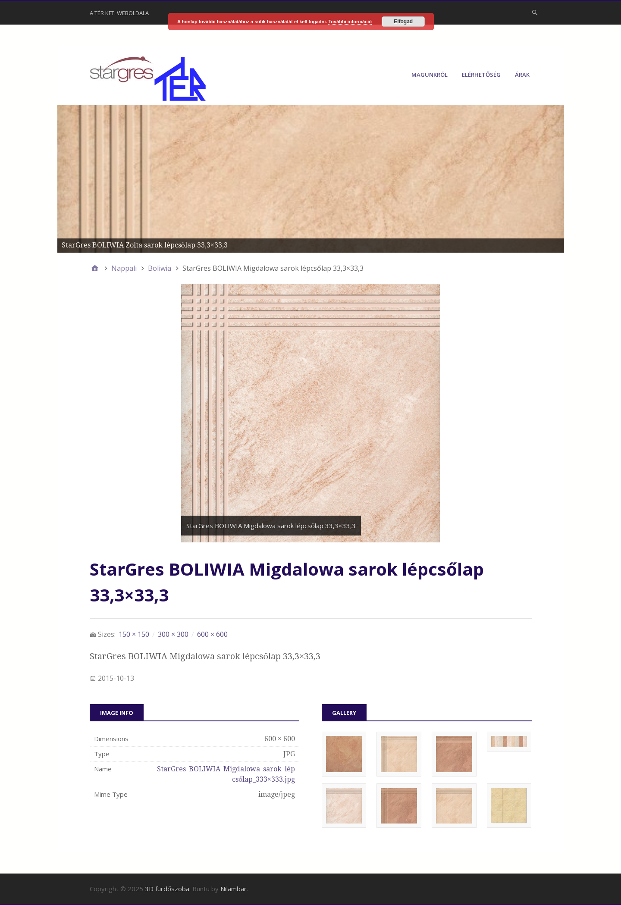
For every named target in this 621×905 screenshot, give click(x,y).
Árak (522, 74)
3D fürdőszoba (167, 888)
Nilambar (233, 888)
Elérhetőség (481, 74)
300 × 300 (173, 634)
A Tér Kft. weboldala (119, 13)
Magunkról (429, 74)
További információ (350, 21)
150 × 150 (134, 634)
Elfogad (403, 22)
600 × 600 (212, 634)
